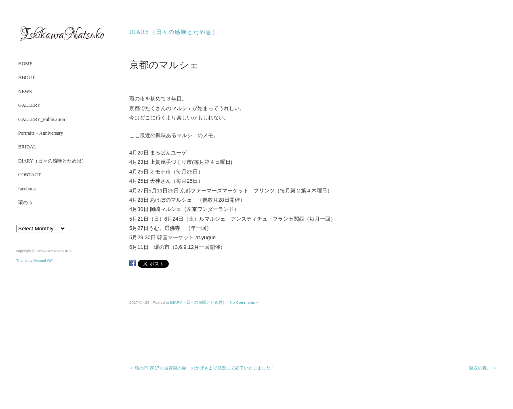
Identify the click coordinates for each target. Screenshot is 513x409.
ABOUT (26, 77)
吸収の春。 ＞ (483, 367)
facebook (27, 189)
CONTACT (29, 174)
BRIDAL (27, 147)
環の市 (25, 202)
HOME (25, 64)
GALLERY (29, 105)
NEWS (25, 91)
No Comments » (244, 302)
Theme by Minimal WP (34, 261)
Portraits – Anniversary (40, 133)
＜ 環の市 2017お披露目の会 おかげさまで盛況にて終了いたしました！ (202, 367)
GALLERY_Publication (41, 119)
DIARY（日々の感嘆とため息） (52, 161)
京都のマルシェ (164, 65)
